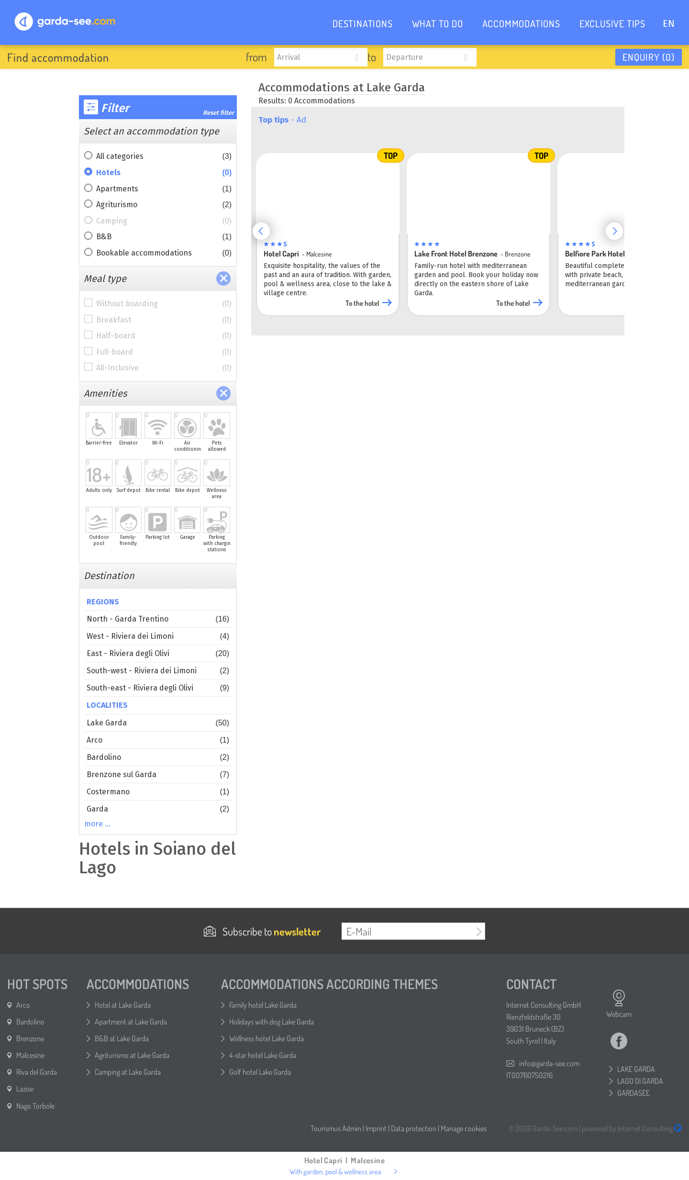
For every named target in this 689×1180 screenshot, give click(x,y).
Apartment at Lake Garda (131, 1021)
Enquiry (648, 57)
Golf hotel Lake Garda (260, 1072)
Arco (158, 740)
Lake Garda (158, 723)
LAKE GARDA (636, 1069)
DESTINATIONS (363, 23)
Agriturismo (164, 205)
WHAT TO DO (437, 23)
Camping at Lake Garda (128, 1072)
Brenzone (30, 1038)
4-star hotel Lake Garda (262, 1055)
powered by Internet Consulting (632, 1128)
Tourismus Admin (336, 1128)
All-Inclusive (164, 368)
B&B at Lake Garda (122, 1038)
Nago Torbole (35, 1106)
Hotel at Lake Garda (123, 1005)
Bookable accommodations (164, 253)
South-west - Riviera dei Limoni (158, 671)
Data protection (413, 1128)
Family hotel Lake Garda (263, 1005)
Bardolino (158, 757)
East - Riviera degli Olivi (158, 653)
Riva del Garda (36, 1072)
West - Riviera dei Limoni (158, 636)
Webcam (619, 1004)
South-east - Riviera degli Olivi (158, 688)
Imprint (376, 1128)
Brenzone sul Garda (158, 774)
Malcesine (30, 1055)
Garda (158, 809)
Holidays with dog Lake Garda (271, 1021)
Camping (164, 221)
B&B (164, 237)
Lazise (24, 1088)
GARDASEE (633, 1093)
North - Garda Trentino (158, 619)
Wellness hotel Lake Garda (266, 1038)
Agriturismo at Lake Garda (132, 1055)
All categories (164, 156)
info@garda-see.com (549, 1063)
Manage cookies (464, 1128)
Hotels (164, 173)
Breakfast (164, 320)
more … (97, 823)
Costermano (158, 792)
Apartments (164, 189)
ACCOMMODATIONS (521, 23)
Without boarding (164, 304)
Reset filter (218, 112)
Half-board (164, 336)
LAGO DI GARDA (640, 1081)
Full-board (164, 352)
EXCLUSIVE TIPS (612, 23)
